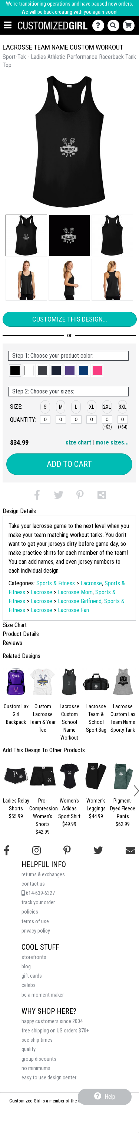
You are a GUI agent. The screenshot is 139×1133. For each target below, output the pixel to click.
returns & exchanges (43, 874)
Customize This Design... (69, 319)
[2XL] (107, 419)
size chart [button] (78, 442)
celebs (28, 985)
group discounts (38, 1059)
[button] (26, 235)
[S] (45, 419)
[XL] (91, 419)
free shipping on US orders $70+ (55, 1031)
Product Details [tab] (21, 633)
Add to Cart (69, 464)
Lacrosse (91, 583)
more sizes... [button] (112, 442)
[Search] (115, 25)
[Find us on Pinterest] (67, 850)
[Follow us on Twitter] (98, 850)
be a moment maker (42, 995)
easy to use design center (48, 1078)
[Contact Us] (99, 25)
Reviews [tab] (12, 642)
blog (26, 966)
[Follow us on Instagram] (36, 850)
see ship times (37, 1040)
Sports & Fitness (55, 583)
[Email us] (130, 850)
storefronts (33, 957)
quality (28, 1049)
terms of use (35, 921)
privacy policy (35, 931)
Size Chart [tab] (15, 625)
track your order (38, 902)
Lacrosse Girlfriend (80, 601)
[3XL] (123, 419)
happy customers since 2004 (52, 1021)
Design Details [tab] (19, 511)
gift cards (31, 976)
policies (29, 912)
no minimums (35, 1068)
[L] (76, 419)
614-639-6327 (38, 893)
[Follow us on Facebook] (7, 850)
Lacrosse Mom (75, 592)
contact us (33, 884)
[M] (61, 419)
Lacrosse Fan (73, 610)
